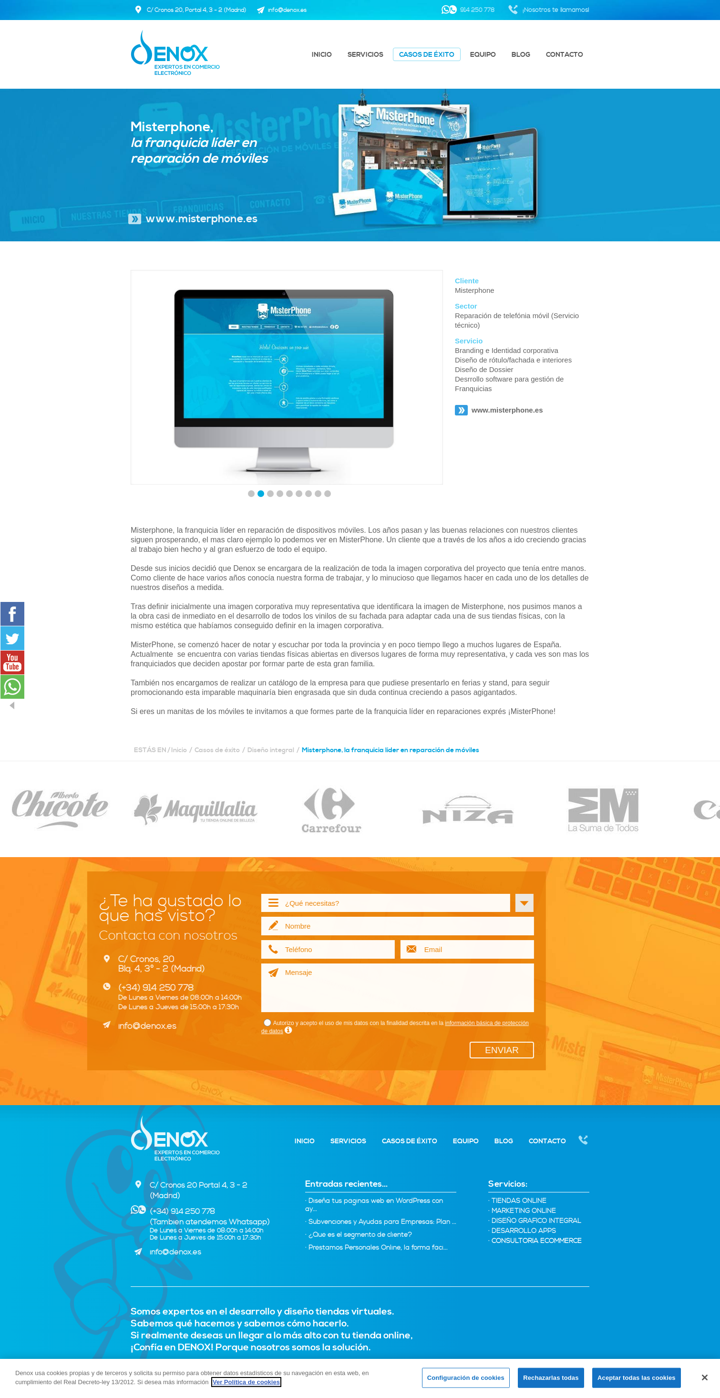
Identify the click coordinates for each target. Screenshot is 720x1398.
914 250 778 (477, 10)
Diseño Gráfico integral (534, 1221)
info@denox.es (175, 1252)
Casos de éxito (426, 55)
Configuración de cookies (465, 1377)
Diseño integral (270, 750)
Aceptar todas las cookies (636, 1377)
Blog (521, 55)
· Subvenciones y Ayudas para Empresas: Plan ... (380, 1222)
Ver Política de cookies (246, 1382)
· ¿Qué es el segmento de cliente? (358, 1235)
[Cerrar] (704, 1377)
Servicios (365, 55)
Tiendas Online (517, 1201)
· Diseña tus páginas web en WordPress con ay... (374, 1205)
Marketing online (522, 1211)
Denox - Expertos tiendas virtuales (175, 1138)
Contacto (564, 55)
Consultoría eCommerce (535, 1241)
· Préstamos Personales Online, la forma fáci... (376, 1248)
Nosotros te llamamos (583, 1141)
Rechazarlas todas (550, 1377)
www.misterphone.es (201, 219)
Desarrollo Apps (522, 1231)
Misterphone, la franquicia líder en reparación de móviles (390, 750)
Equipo (483, 55)
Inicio (322, 55)
